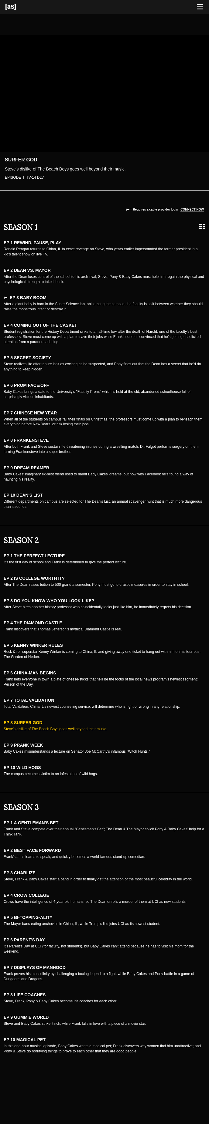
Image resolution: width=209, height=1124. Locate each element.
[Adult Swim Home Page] (18, 7)
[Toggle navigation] (200, 7)
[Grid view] (202, 226)
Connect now (192, 209)
